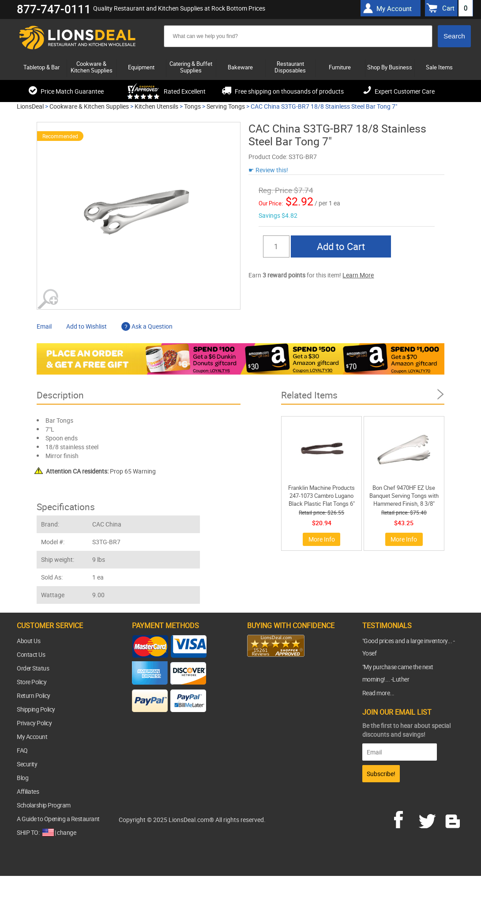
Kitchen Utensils (156, 106)
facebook (405, 818)
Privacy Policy (34, 723)
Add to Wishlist (86, 326)
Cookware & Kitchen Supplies (89, 106)
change (66, 832)
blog (453, 818)
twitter (429, 818)
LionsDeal (30, 106)
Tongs (192, 106)
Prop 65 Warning (101, 471)
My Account (32, 736)
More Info (321, 539)
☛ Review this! (268, 170)
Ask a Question (147, 326)
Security (27, 764)
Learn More (358, 275)
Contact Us (31, 654)
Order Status (33, 668)
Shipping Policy (36, 709)
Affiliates (28, 791)
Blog (22, 777)
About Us (28, 641)
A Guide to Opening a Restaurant (58, 819)
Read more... (378, 693)
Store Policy (31, 682)
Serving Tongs (226, 106)
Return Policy (33, 695)
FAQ (22, 750)
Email (44, 326)
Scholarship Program (44, 805)
